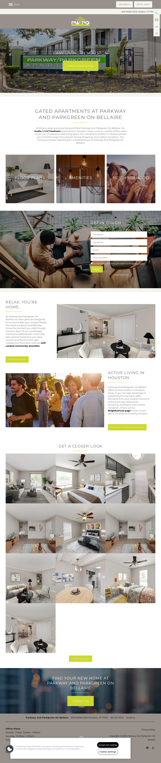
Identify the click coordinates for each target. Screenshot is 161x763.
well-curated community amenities (26, 344)
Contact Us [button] (81, 701)
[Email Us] (156, 20)
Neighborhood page (119, 410)
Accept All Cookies (107, 745)
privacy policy (138, 263)
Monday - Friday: (14, 732)
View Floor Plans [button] (80, 65)
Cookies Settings (107, 752)
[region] (70, 748)
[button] (124, 4)
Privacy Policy (148, 729)
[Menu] (14, 4)
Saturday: (10, 736)
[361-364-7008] (156, 13)
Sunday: (10, 739)
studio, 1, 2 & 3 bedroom (47, 131)
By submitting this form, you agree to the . (119, 263)
